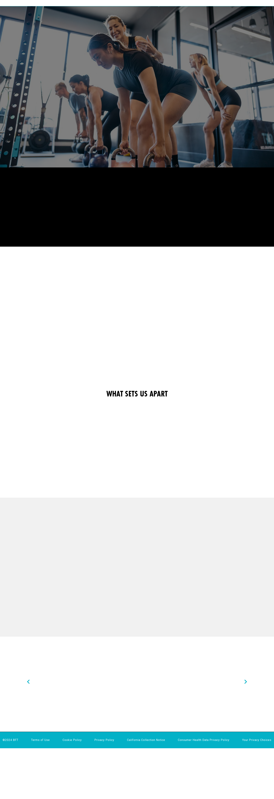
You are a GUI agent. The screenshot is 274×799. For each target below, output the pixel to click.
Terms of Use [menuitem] (40, 790)
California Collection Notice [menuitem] (146, 790)
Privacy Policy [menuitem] (104, 790)
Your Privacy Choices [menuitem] (256, 790)
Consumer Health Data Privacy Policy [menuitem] (203, 790)
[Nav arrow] (28, 709)
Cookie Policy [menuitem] (72, 790)
